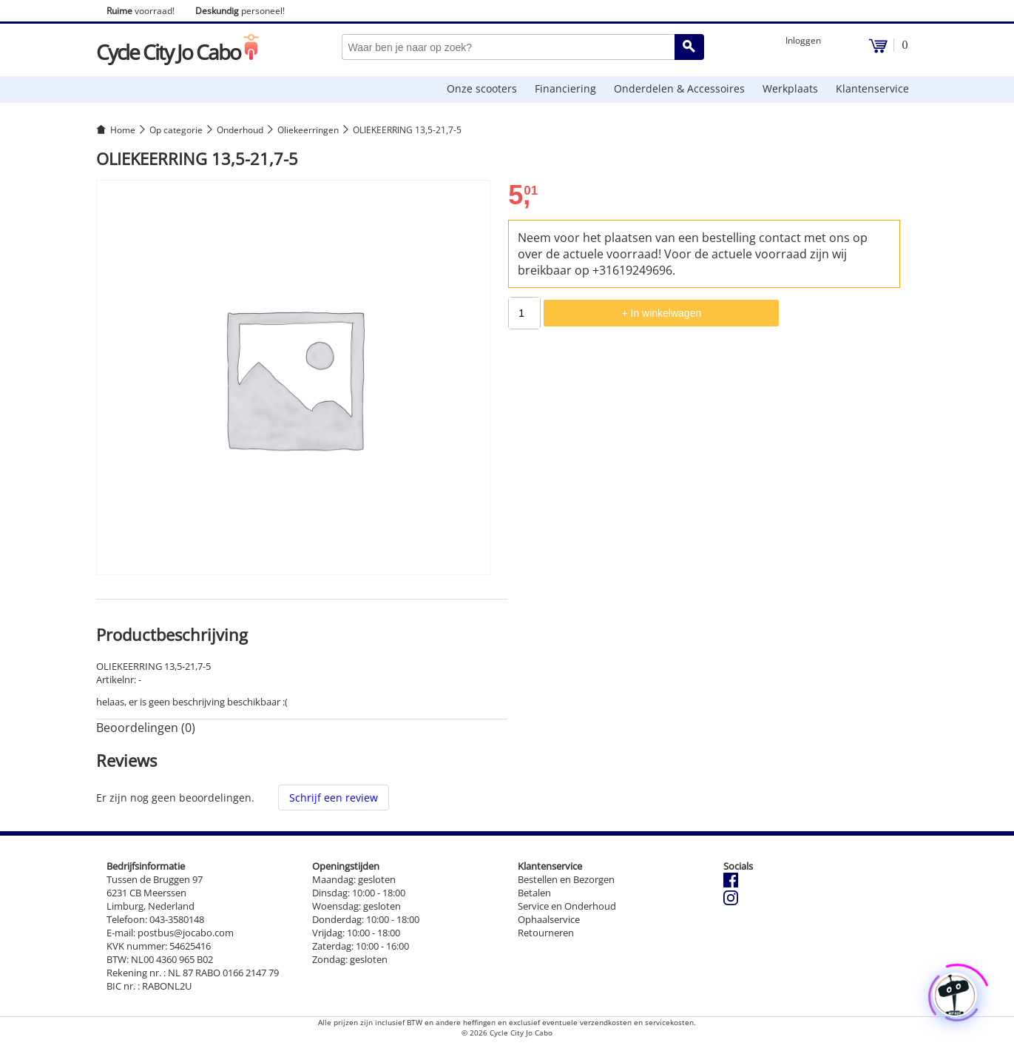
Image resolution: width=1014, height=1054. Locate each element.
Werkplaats (790, 88)
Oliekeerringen (308, 130)
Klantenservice (872, 88)
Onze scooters (482, 88)
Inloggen (803, 40)
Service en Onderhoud (567, 906)
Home (122, 130)
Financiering (565, 88)
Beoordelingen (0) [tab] (145, 727)
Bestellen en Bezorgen (566, 879)
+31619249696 (632, 270)
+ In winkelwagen (661, 313)
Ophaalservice (549, 919)
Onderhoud (240, 130)
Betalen (534, 892)
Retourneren (546, 932)
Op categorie (176, 130)
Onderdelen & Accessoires (679, 88)
